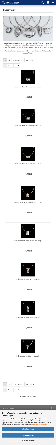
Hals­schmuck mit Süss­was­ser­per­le (27, 279)
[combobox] (18, 60)
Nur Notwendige (28, 435)
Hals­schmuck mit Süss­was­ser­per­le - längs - (28, 202)
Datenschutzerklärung (40, 424)
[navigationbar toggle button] (53, 2)
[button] (5, 60)
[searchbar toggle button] (42, 2)
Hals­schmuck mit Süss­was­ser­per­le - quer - (28, 87)
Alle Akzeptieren (28, 429)
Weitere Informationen (28, 441)
